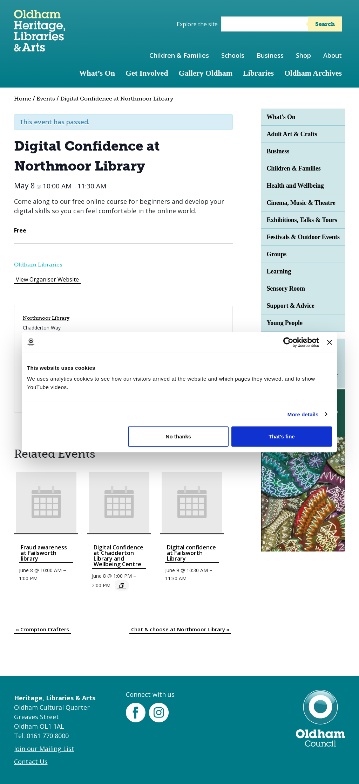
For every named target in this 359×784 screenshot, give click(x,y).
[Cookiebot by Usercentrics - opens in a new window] (288, 342)
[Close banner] (329, 342)
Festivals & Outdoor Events (302, 237)
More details (303, 414)
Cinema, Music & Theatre (300, 202)
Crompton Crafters (42, 629)
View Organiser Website (47, 279)
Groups (276, 254)
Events (45, 98)
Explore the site (197, 24)
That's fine (281, 436)
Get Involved (147, 73)
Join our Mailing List (44, 748)
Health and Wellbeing (295, 185)
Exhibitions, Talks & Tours (301, 219)
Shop (303, 55)
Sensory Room (285, 288)
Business (270, 55)
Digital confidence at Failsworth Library (191, 552)
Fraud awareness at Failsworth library (44, 552)
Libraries (258, 73)
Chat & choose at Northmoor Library (180, 629)
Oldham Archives (313, 73)
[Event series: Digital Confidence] (121, 585)
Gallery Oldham (205, 73)
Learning (278, 271)
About (332, 55)
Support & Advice (290, 305)
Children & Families (179, 55)
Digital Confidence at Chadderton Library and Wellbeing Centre (118, 555)
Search (325, 24)
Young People (284, 322)
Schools (232, 55)
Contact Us (31, 761)
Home (22, 98)
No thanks (178, 436)
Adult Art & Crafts (291, 134)
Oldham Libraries (38, 264)
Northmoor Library (46, 318)
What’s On (97, 73)
